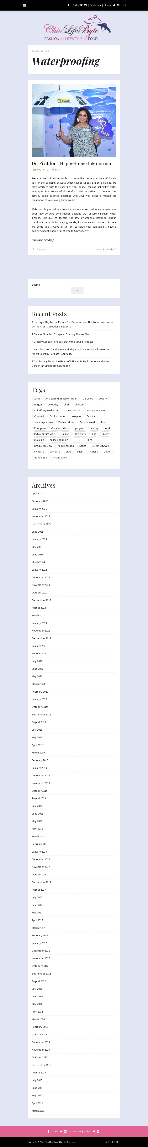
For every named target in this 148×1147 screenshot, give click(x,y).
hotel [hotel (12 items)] (107, 428)
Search (36, 284)
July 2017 (37, 897)
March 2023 (38, 615)
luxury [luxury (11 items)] (105, 434)
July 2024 (37, 547)
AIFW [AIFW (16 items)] (37, 398)
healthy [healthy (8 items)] (94, 428)
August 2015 (39, 1072)
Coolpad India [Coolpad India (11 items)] (57, 416)
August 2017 (39, 889)
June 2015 (37, 1088)
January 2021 (39, 646)
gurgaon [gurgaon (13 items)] (79, 428)
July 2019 (37, 729)
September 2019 (41, 714)
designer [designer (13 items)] (76, 416)
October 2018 (40, 790)
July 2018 (37, 806)
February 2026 (40, 501)
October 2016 (40, 966)
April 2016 (37, 1011)
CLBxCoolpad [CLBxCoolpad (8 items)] (72, 410)
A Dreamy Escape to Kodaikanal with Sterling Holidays (62, 341)
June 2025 (37, 531)
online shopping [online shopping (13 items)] (59, 440)
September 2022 (41, 638)
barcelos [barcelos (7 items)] (88, 398)
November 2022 (41, 630)
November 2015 (41, 1049)
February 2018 (40, 844)
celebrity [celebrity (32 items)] (53, 404)
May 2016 (37, 1004)
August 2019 (39, 722)
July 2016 (37, 988)
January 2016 (39, 1034)
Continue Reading (43, 240)
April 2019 (37, 745)
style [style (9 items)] (68, 451)
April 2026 (37, 493)
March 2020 (38, 684)
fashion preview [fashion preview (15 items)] (43, 422)
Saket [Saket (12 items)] (82, 446)
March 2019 (38, 752)
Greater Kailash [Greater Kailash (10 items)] (60, 428)
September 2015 (41, 1065)
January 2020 (39, 699)
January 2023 (39, 623)
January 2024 (39, 569)
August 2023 (39, 607)
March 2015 (38, 1110)
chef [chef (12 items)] (66, 404)
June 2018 (37, 813)
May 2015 (37, 1095)
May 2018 (37, 821)
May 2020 (37, 676)
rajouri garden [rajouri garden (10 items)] (66, 446)
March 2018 (38, 836)
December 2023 (41, 577)
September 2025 (41, 524)
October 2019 (40, 707)
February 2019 (40, 760)
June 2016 (37, 996)
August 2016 (39, 981)
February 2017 (40, 935)
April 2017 (37, 920)
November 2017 (41, 867)
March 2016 (38, 1019)
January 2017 (39, 943)
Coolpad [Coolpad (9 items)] (39, 416)
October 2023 (40, 592)
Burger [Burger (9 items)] (38, 404)
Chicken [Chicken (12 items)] (79, 404)
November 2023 (41, 585)
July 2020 (37, 661)
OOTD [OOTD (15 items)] (77, 440)
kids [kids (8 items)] (94, 434)
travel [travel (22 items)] (107, 451)
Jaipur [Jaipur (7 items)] (65, 434)
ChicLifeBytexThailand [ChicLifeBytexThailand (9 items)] (46, 410)
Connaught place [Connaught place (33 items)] (95, 410)
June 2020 (37, 668)
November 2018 (41, 783)
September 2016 (41, 973)
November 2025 (41, 516)
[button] (74, 120)
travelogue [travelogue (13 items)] (40, 457)
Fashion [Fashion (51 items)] (91, 416)
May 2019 (37, 737)
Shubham (95, 5)
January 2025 (39, 539)
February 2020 (40, 691)
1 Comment (40, 249)
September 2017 (41, 882)
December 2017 (41, 859)
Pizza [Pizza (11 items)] (89, 440)
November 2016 (41, 958)
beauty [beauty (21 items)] (103, 398)
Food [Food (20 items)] (104, 422)
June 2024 (37, 554)
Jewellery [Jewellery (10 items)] (80, 434)
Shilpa (107, 5)
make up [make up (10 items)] (39, 440)
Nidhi (76, 5)
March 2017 (38, 928)
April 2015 (37, 1103)
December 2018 (41, 775)
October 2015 (40, 1057)
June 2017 (37, 905)
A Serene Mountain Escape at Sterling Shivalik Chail (61, 334)
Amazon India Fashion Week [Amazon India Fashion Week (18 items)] (61, 398)
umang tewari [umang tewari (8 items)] (60, 457)
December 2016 (41, 950)
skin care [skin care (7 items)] (55, 451)
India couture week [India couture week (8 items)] (45, 434)
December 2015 (41, 1042)
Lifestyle (38, 170)
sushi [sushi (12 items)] (80, 451)
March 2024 (38, 562)
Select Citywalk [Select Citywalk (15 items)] (100, 446)
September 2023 (41, 600)
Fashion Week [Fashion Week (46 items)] (88, 422)
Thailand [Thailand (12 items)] (93, 451)
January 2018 (39, 851)
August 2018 (39, 798)
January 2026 (39, 509)
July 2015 (37, 1080)
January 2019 (39, 768)
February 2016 (40, 1026)
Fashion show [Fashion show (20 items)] (66, 422)
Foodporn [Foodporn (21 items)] (40, 428)
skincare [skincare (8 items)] (39, 451)
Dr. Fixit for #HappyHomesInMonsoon (71, 163)
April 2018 (37, 828)
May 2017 (37, 912)
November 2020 (41, 653)
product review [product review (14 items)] (43, 446)
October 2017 (40, 874)
